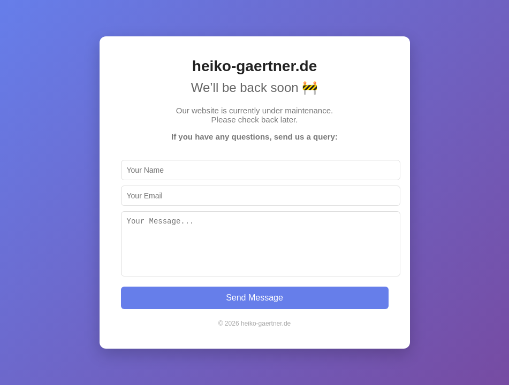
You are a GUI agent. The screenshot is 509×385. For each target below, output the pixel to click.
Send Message (254, 297)
